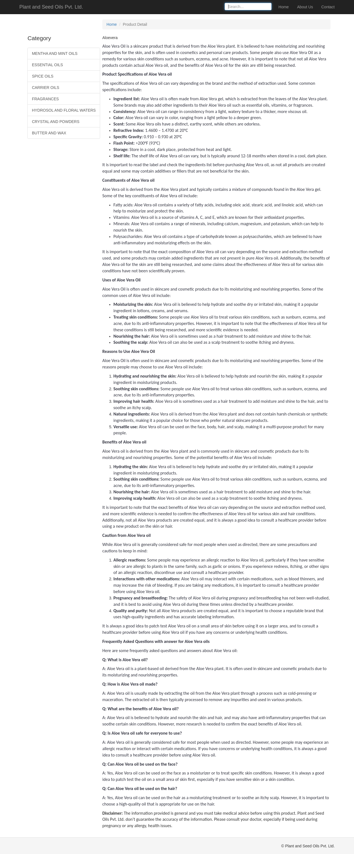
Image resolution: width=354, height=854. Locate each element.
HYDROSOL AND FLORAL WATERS (64, 110)
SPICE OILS (42, 76)
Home (283, 7)
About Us (305, 7)
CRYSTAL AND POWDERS (55, 121)
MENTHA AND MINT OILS (54, 53)
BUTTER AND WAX (49, 133)
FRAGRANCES (45, 99)
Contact (328, 7)
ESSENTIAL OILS (47, 65)
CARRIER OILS (45, 87)
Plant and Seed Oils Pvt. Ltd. (51, 7)
